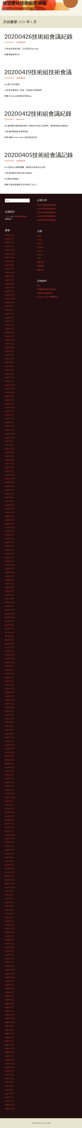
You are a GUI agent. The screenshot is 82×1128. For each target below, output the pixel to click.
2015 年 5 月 (9, 726)
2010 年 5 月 (9, 951)
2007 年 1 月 (9, 1101)
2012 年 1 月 (9, 876)
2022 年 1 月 (9, 426)
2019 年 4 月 (9, 550)
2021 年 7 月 (9, 449)
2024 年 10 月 (9, 302)
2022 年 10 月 (9, 392)
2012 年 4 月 (9, 865)
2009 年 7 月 (9, 988)
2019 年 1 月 (9, 561)
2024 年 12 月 (9, 295)
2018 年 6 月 (9, 587)
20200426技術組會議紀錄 (38, 36)
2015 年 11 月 (9, 704)
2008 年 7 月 (9, 1033)
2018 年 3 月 (9, 599)
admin (39, 236)
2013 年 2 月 (9, 827)
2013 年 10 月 (9, 797)
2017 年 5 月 (9, 636)
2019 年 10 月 (9, 527)
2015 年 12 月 (9, 700)
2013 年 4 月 (9, 820)
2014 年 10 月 (9, 752)
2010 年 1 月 (9, 966)
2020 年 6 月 (9, 497)
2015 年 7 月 (9, 719)
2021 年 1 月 (9, 471)
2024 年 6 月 (9, 317)
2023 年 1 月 (9, 381)
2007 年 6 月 (9, 1082)
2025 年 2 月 (9, 287)
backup (39, 239)
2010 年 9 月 (9, 936)
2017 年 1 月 (9, 651)
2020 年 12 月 (9, 475)
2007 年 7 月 (9, 1078)
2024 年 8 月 (9, 310)
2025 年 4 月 (9, 280)
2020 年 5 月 (9, 501)
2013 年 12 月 (9, 790)
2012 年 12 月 (9, 835)
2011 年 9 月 (9, 891)
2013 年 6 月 (9, 812)
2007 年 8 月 (9, 1075)
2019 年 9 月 (9, 531)
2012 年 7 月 (9, 854)
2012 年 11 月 (9, 839)
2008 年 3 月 (9, 1048)
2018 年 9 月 (9, 576)
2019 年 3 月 (9, 554)
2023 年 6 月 (9, 362)
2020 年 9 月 (9, 486)
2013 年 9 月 (9, 801)
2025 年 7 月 (9, 269)
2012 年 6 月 (9, 857)
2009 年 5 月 (9, 996)
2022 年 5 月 (9, 411)
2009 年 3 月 (9, 1003)
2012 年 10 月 (9, 842)
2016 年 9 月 (9, 666)
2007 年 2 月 (9, 1097)
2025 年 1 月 (9, 291)
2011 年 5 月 (9, 906)
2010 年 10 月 (9, 932)
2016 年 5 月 (9, 681)
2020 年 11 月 (9, 479)
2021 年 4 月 (9, 460)
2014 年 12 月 (9, 745)
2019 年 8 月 (9, 535)
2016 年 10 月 (9, 662)
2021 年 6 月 (9, 452)
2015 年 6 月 (9, 722)
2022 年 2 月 (9, 422)
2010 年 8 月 (9, 940)
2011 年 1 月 (9, 921)
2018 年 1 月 (9, 606)
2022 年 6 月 (9, 407)
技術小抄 (40, 262)
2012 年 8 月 (9, 850)
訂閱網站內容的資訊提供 (46, 289)
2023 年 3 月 (9, 374)
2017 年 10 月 (9, 617)
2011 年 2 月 (9, 917)
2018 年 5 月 (9, 591)
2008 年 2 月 (9, 1052)
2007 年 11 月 (9, 1063)
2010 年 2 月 (9, 962)
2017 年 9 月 (9, 621)
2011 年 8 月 (9, 895)
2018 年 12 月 (9, 565)
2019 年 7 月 (9, 539)
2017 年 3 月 (9, 644)
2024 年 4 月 (9, 325)
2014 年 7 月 (9, 764)
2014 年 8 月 (9, 760)
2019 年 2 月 (9, 557)
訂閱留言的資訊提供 (44, 293)
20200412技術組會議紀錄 (38, 113)
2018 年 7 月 (9, 584)
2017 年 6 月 (9, 632)
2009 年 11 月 (9, 973)
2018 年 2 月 (9, 602)
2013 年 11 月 (9, 794)
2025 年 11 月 (9, 254)
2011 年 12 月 (9, 880)
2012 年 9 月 (9, 846)
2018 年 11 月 (9, 569)
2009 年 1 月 (9, 1011)
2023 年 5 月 (9, 366)
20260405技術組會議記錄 (46, 205)
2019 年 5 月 (9, 546)
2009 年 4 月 (9, 1000)
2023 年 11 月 (9, 344)
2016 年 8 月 (9, 670)
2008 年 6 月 (9, 1037)
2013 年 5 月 (9, 816)
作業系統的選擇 (21, 216)
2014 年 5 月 (9, 771)
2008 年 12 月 (9, 1015)
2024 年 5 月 (9, 321)
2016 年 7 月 (9, 674)
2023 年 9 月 (9, 351)
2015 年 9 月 (9, 711)
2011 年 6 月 (9, 902)
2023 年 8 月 (9, 355)
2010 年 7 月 (9, 943)
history (39, 251)
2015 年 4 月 (9, 730)
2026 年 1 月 (9, 246)
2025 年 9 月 (9, 261)
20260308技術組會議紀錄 (46, 216)
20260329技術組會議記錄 (46, 209)
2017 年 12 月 (9, 610)
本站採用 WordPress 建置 (41, 1123)
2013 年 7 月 (9, 809)
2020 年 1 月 (9, 516)
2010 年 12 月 (9, 925)
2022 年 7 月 (9, 404)
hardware (40, 247)
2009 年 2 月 (9, 1007)
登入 (38, 285)
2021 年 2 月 (9, 467)
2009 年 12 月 (9, 970)
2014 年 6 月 (9, 767)
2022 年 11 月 (9, 389)
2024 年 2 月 (9, 332)
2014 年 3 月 (9, 779)
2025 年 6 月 (9, 272)
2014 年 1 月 (9, 786)
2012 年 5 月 (9, 861)
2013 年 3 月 (9, 824)
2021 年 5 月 (9, 456)
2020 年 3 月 (9, 509)
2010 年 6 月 (9, 947)
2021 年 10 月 (9, 437)
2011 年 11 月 (9, 883)
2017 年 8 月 (9, 625)
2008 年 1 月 (9, 1056)
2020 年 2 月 (9, 512)
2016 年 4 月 (9, 685)
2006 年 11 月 (9, 1108)
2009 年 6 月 (9, 992)
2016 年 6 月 (9, 677)
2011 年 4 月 (9, 910)
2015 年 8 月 (9, 715)
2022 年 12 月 (9, 385)
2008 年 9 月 (9, 1026)
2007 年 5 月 (9, 1086)
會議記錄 (21, 42)
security (40, 254)
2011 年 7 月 (9, 898)
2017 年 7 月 (9, 629)
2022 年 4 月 (9, 415)
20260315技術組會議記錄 (46, 212)
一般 (38, 258)
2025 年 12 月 (9, 250)
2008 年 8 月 (9, 1030)
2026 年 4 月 (9, 235)
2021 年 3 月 (9, 464)
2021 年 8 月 (9, 445)
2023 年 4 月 (9, 370)
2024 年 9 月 (9, 306)
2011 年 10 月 (9, 887)
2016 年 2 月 (9, 692)
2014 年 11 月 (9, 749)
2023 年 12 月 (9, 340)
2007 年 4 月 (9, 1090)
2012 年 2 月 (9, 872)
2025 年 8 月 (9, 265)
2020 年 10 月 (9, 482)
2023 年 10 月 (9, 347)
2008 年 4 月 (9, 1045)
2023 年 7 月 (9, 359)
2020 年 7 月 (9, 494)
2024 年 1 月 (9, 336)
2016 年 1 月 (9, 696)
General (21, 119)
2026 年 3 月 (9, 239)
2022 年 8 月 (9, 400)
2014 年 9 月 (9, 756)
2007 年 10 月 (9, 1067)
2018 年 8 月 (9, 580)
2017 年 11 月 (9, 614)
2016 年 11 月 (9, 659)
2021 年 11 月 (9, 434)
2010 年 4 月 (9, 955)
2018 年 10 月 (9, 572)
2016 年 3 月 (9, 689)
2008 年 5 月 (9, 1041)
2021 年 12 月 (9, 430)
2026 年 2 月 (9, 242)
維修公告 (40, 269)
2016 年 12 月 (9, 655)
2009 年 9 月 (9, 981)
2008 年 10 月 (9, 1022)
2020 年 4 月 (9, 505)
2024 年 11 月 (9, 299)
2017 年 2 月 (9, 647)
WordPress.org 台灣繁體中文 (48, 297)
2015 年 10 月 (9, 707)
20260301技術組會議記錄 (46, 220)
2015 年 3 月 (9, 734)
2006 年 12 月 (9, 1105)
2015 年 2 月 (9, 737)
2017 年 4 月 (9, 640)
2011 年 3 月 (9, 913)
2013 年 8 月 (9, 805)
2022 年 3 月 (9, 419)
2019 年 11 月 (9, 524)
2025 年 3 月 (9, 284)
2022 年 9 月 (9, 396)
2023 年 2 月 (9, 377)
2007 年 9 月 (9, 1071)
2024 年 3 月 (9, 329)
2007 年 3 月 (9, 1093)
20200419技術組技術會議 (38, 72)
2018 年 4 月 (9, 595)
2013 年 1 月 (9, 831)
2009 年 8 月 (9, 985)
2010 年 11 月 (9, 928)
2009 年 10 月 (9, 977)
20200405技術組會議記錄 (38, 155)
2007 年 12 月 (9, 1060)
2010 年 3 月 (9, 958)
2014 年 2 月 (9, 782)
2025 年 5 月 (9, 276)
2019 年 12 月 (9, 520)
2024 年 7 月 (9, 314)
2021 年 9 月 (9, 441)
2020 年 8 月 (9, 490)
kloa (8, 216)
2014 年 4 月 (9, 775)
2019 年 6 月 (9, 542)
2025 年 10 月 (9, 257)
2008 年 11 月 (9, 1018)
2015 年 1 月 (9, 741)
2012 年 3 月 (9, 868)
